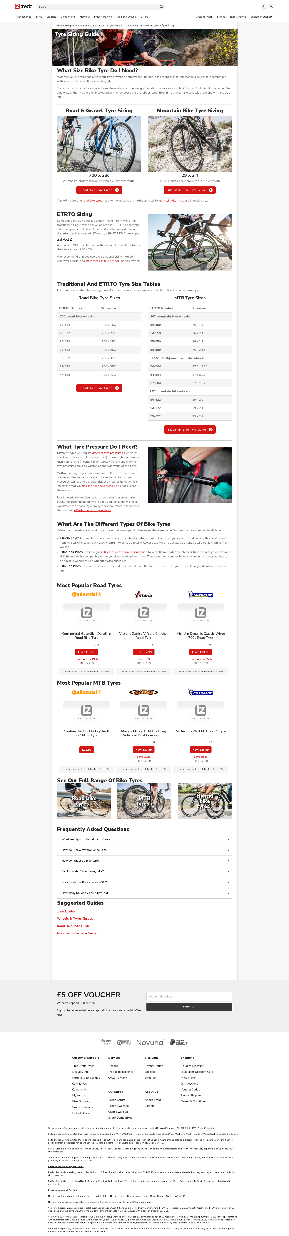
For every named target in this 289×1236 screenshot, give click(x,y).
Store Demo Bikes (120, 1118)
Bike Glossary (81, 1101)
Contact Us (79, 1084)
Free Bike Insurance (120, 1072)
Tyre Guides (66, 911)
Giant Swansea (118, 1112)
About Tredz (153, 1100)
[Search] (101, 7)
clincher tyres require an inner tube (125, 552)
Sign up (189, 1006)
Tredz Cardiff (116, 1100)
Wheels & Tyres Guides (75, 919)
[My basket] (264, 6)
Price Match (188, 1078)
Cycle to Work (117, 1078)
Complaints (79, 1090)
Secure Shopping (191, 1095)
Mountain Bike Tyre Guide (187, 190)
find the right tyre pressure (99, 486)
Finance (113, 1066)
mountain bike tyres (171, 201)
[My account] (271, 6)
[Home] (23, 7)
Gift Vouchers (189, 1084)
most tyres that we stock (102, 261)
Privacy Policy (154, 1066)
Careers (150, 1106)
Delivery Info (80, 1072)
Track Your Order (83, 1066)
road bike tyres (92, 201)
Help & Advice (81, 1113)
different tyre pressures (107, 453)
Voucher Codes (190, 1090)
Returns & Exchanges (86, 1078)
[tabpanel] (82, 17)
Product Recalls (82, 1107)
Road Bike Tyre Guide (96, 190)
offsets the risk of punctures (92, 510)
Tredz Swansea (118, 1106)
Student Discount (192, 1066)
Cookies (150, 1072)
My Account (80, 1095)
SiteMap (150, 1078)
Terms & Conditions (193, 1101)
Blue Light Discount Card (197, 1072)
